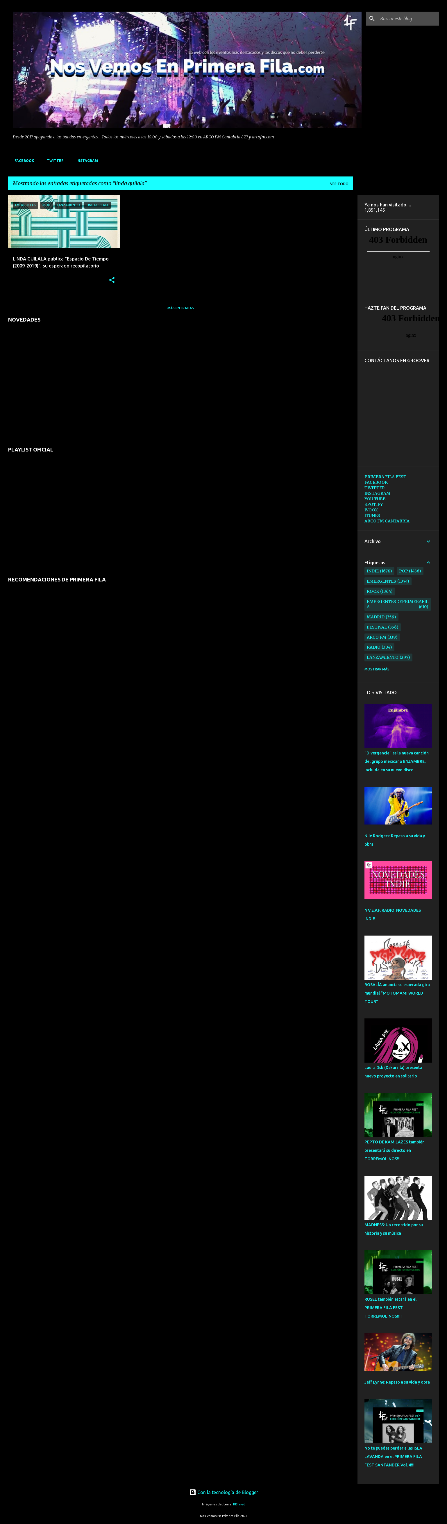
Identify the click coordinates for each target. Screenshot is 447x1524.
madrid (376, 617)
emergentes (381, 581)
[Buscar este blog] (408, 19)
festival (377, 627)
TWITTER (53, 161)
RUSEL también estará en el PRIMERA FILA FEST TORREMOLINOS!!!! (390, 1307)
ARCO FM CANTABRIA (387, 521)
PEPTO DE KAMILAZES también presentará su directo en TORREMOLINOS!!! (394, 1150)
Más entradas (180, 308)
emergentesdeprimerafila (397, 604)
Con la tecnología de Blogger (223, 1492)
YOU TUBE (374, 499)
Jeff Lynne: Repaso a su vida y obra (397, 1382)
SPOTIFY (373, 504)
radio (373, 647)
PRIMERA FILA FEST (385, 476)
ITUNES (372, 515)
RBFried (239, 1504)
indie (373, 571)
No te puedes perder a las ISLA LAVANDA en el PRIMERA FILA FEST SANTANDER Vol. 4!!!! (393, 1456)
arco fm (376, 637)
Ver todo (339, 184)
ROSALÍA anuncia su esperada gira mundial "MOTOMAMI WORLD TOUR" (397, 993)
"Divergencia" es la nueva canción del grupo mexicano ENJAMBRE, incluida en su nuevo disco (396, 761)
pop (403, 571)
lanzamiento (382, 657)
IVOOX (371, 510)
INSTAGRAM (85, 161)
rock (373, 591)
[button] (111, 280)
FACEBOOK (22, 161)
